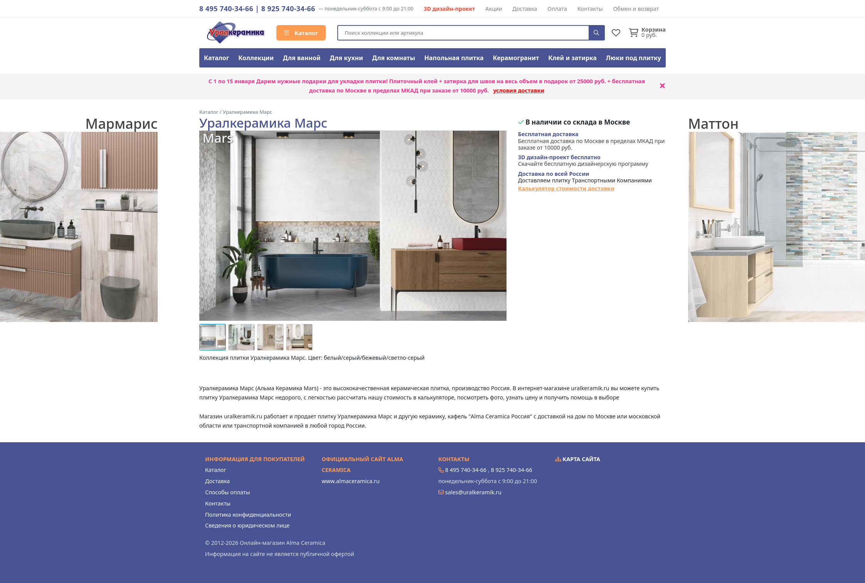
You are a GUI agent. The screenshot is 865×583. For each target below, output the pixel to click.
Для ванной (302, 58)
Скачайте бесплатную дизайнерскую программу (583, 160)
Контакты (590, 8)
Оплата (557, 8)
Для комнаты (393, 58)
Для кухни (346, 58)
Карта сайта (578, 459)
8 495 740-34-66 (226, 8)
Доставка (524, 8)
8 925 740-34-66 (288, 8)
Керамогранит (516, 58)
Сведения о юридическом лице (247, 525)
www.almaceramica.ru (351, 481)
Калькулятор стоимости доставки (566, 188)
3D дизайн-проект (449, 8)
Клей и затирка (572, 58)
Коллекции (256, 58)
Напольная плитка (454, 58)
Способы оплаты (227, 492)
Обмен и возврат (636, 8)
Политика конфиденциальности (248, 514)
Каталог (301, 33)
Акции (493, 8)
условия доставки (518, 90)
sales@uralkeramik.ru (473, 492)
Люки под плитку (633, 58)
